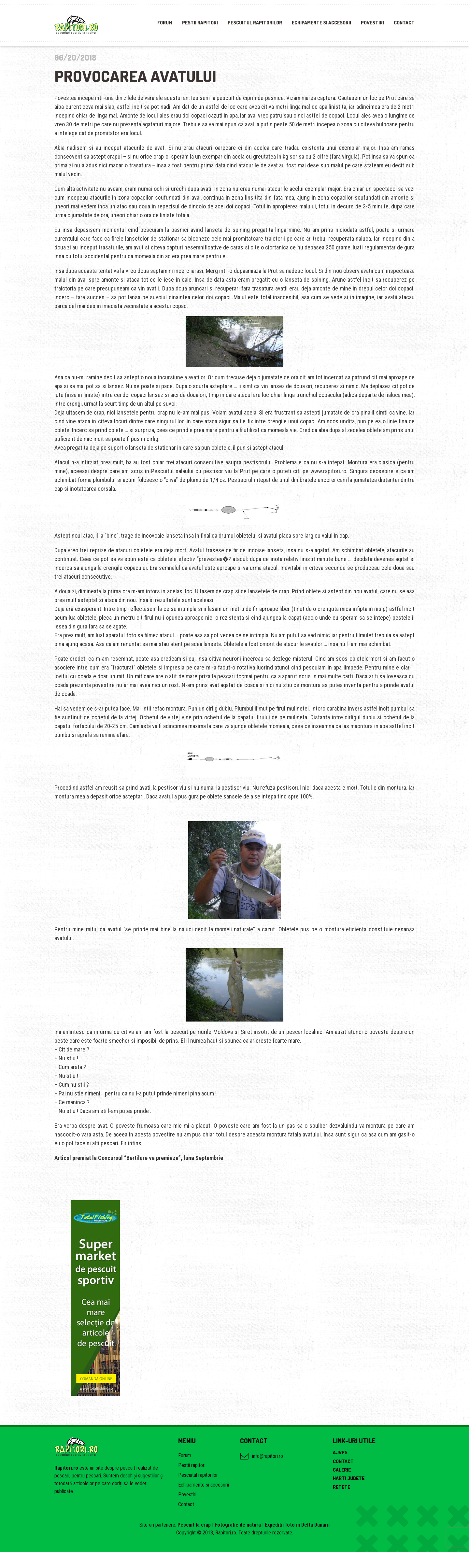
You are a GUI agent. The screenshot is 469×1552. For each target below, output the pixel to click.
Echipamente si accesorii (321, 23)
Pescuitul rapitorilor (255, 23)
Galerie (342, 1470)
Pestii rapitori (200, 23)
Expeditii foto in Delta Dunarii (297, 1525)
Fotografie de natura (238, 1525)
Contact (404, 23)
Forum (164, 23)
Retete (341, 1487)
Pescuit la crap (194, 1525)
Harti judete (348, 1478)
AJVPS (340, 1452)
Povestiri (372, 23)
